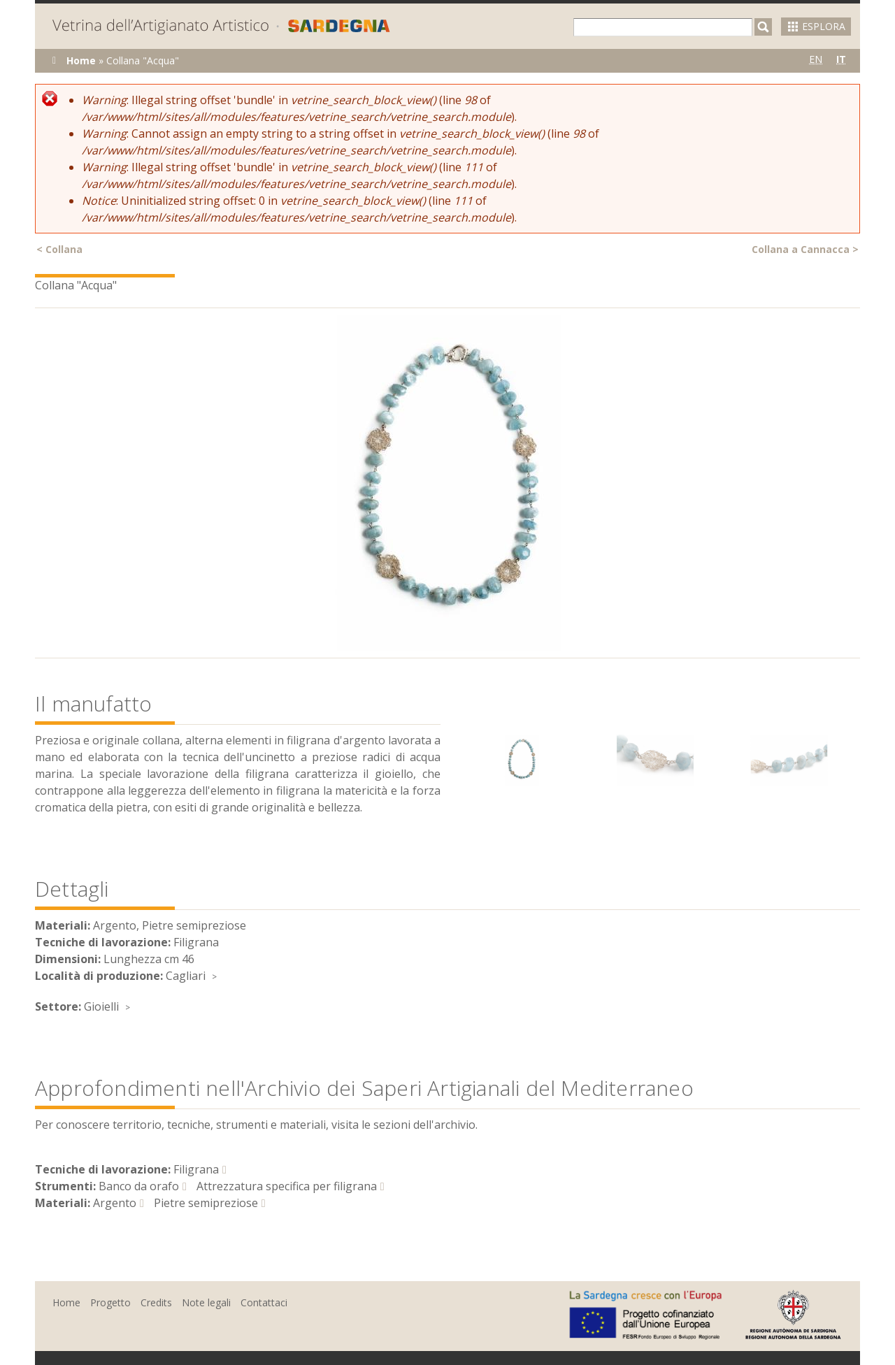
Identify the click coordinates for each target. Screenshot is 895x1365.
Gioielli (101, 1006)
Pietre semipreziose (206, 1203)
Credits (156, 1302)
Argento (114, 1203)
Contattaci (264, 1302)
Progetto (110, 1302)
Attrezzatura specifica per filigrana (286, 1186)
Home (81, 60)
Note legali (206, 1302)
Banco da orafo (139, 1186)
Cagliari (186, 975)
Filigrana (196, 1169)
